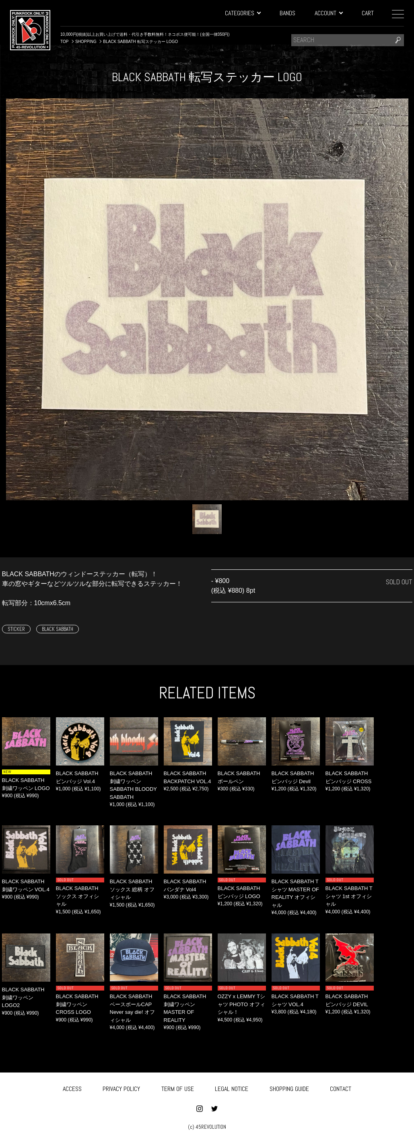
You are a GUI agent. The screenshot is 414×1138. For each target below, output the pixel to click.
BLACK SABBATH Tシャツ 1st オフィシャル (349, 896)
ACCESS (72, 1087)
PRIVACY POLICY (121, 1087)
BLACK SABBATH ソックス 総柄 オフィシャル (132, 889)
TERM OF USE (177, 1087)
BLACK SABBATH (57, 629)
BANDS (287, 13)
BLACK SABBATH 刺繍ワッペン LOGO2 (23, 997)
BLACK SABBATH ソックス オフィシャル (77, 896)
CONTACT (340, 1087)
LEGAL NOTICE (231, 1087)
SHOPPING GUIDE (289, 1087)
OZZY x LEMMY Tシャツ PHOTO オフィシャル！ (241, 1004)
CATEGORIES (242, 13)
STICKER (16, 629)
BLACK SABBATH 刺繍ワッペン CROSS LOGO (77, 1004)
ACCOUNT (328, 13)
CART (368, 13)
